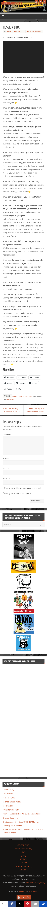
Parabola (23, 891)
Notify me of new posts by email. (18, 493)
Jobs (23, 856)
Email (6, 468)
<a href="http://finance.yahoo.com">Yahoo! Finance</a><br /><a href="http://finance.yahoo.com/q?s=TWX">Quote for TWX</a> (13, 719)
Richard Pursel (9, 798)
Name (6, 458)
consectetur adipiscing (35, 882)
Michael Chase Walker (12, 802)
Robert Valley (8, 789)
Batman (15, 396)
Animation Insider (11, 3)
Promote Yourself (23, 849)
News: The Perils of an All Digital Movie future (22, 814)
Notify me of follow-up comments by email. (23, 488)
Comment (8, 434)
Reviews (23, 859)
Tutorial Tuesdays (23, 866)
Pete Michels (8, 793)
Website (6, 478)
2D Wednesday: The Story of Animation (35, 410)
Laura (9, 31)
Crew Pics (23, 863)
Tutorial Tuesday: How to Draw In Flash (12, 410)
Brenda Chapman (10, 818)
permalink (10, 399)
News (23, 852)
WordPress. (33, 891)
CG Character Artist (25, 396)
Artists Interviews (34, 31)
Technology (23, 870)
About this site (23, 845)
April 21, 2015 (19, 31)
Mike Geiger (8, 806)
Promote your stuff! (11, 810)
